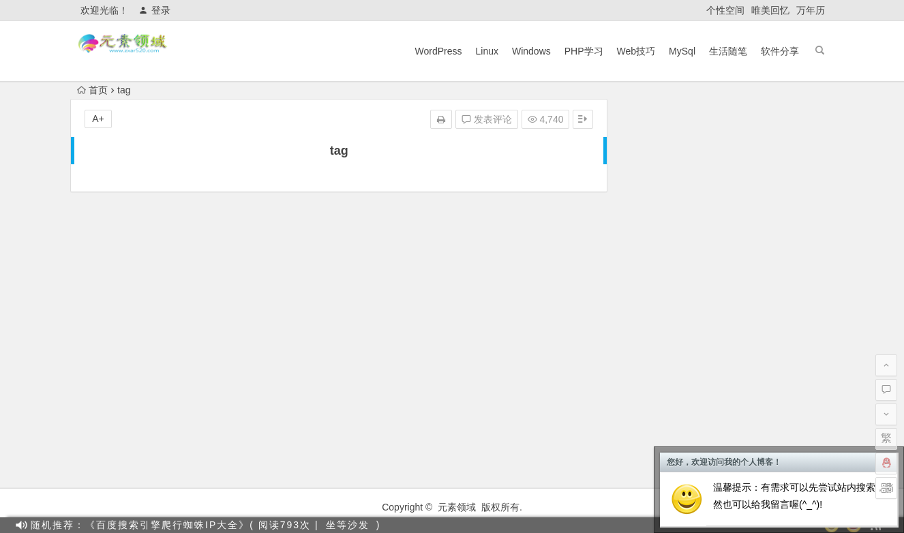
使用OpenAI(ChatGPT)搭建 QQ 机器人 (719, 340)
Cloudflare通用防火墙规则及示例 (705, 397)
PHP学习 (583, 51)
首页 (92, 90)
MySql (682, 51)
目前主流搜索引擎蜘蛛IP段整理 (702, 282)
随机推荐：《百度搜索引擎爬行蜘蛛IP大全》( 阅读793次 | (175, 524)
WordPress (438, 51)
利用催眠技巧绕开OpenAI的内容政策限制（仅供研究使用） (762, 301)
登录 (154, 10)
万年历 (810, 10)
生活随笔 (728, 51)
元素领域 (457, 507)
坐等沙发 (348, 524)
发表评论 (487, 120)
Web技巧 (636, 51)
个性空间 (725, 10)
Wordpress (773, 205)
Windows (531, 51)
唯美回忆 (770, 10)
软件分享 (780, 51)
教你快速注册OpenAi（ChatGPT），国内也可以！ (743, 359)
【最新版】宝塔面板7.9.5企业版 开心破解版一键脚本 (748, 378)
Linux (486, 51)
